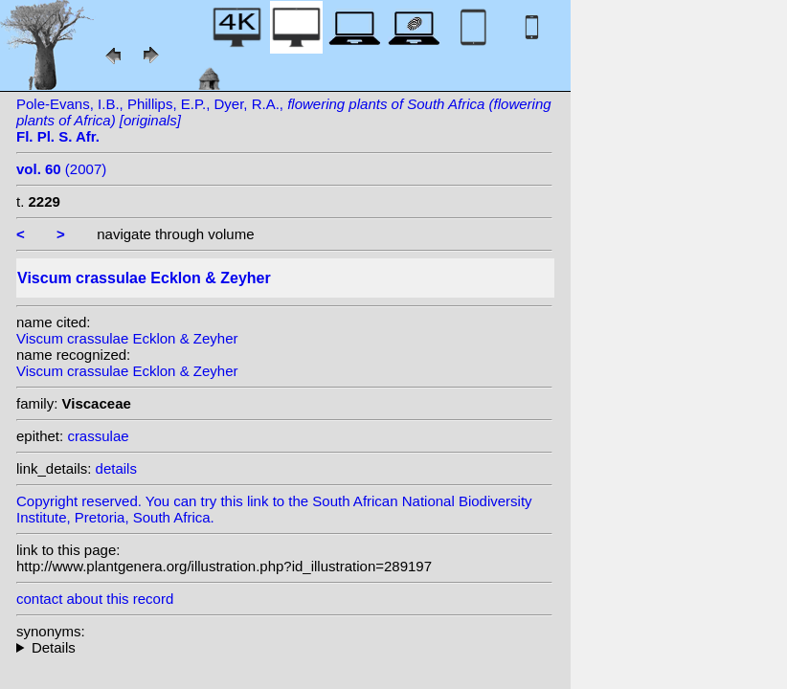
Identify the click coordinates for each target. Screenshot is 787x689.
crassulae (97, 436)
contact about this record (94, 598)
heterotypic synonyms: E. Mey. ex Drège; (284, 647)
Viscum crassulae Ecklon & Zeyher (126, 338)
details (116, 468)
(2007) (61, 169)
